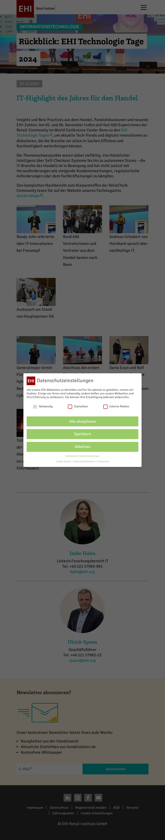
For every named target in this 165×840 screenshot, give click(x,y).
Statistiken (78, 406)
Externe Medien (116, 406)
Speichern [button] (82, 434)
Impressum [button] (103, 461)
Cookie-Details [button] (64, 461)
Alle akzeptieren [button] (82, 421)
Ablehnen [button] (82, 446)
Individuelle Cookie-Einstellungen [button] (82, 456)
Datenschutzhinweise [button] (84, 461)
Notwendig (43, 406)
